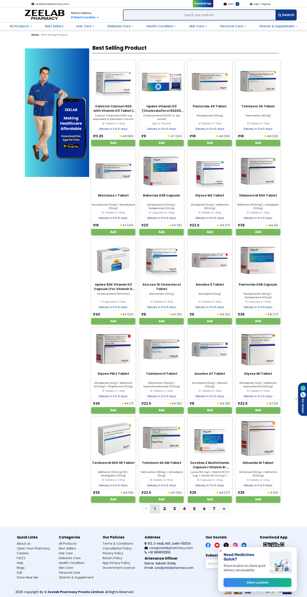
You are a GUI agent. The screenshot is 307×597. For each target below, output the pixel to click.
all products (20, 26)
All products (68, 543)
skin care (197, 26)
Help (20, 563)
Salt (19, 572)
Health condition (72, 563)
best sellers (54, 26)
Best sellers (67, 548)
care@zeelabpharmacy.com (50, 4)
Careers (23, 553)
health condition (160, 26)
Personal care (69, 572)
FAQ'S (21, 558)
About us (23, 543)
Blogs (21, 568)
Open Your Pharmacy (33, 548)
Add (113, 143)
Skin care (66, 568)
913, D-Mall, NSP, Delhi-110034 (168, 543)
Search (286, 15)
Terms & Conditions (118, 543)
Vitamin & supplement (76, 577)
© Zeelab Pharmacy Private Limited (73, 592)
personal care (232, 26)
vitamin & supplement (277, 26)
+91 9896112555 (158, 552)
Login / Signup (260, 4)
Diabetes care (70, 558)
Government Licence (119, 568)
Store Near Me (27, 577)
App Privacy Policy (116, 563)
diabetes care (119, 26)
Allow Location (257, 582)
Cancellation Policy (117, 548)
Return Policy (112, 558)
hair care (84, 26)
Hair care (66, 553)
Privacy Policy (113, 553)
